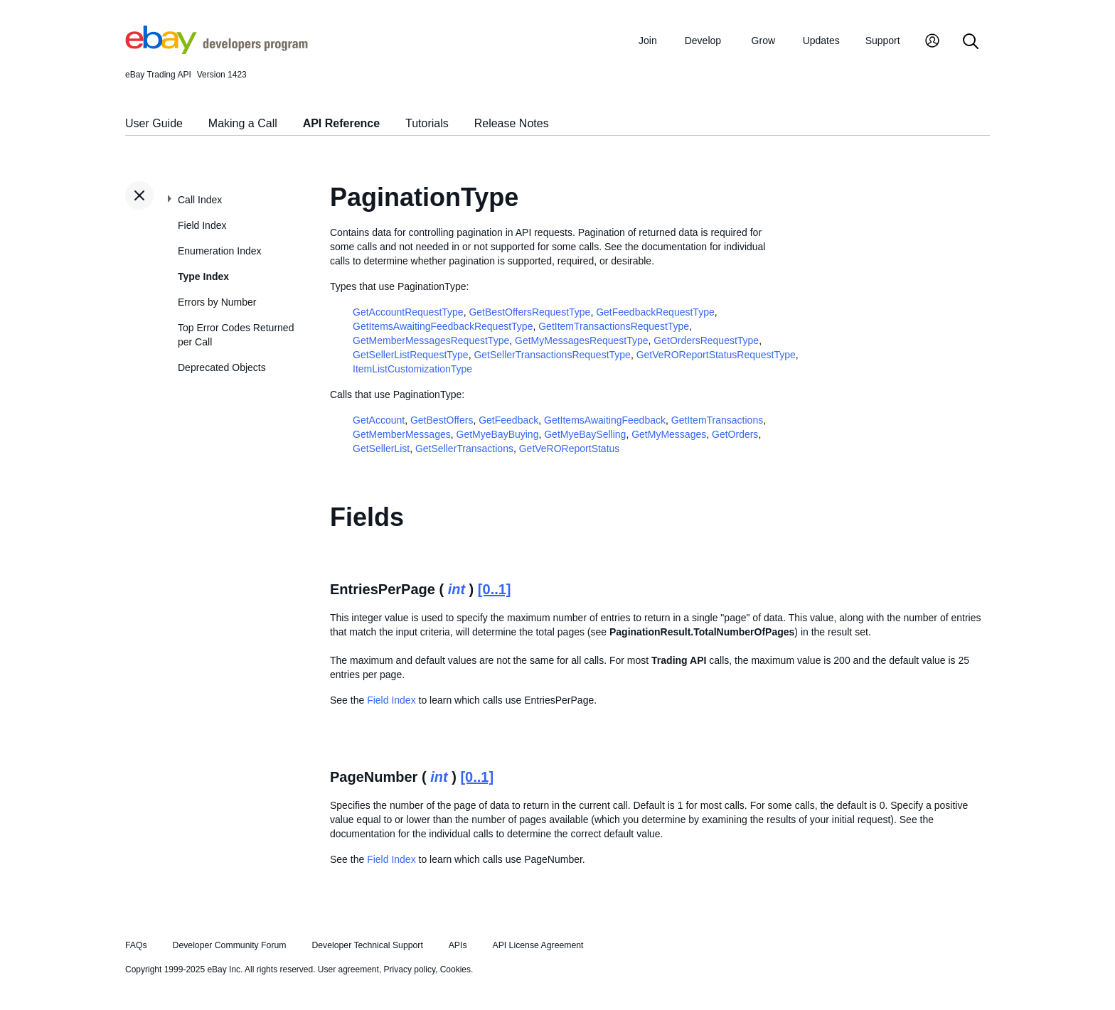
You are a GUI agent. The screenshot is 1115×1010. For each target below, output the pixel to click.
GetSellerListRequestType (411, 354)
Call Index (200, 199)
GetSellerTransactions (464, 448)
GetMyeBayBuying (498, 434)
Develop (703, 40)
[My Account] (932, 42)
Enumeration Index (220, 251)
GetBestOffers (441, 420)
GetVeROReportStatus (569, 448)
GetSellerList (381, 448)
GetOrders (735, 434)
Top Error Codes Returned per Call (236, 335)
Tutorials (427, 123)
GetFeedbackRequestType (655, 312)
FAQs (136, 945)
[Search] (970, 42)
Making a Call (242, 123)
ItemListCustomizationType (412, 369)
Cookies (455, 969)
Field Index (202, 225)
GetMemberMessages (402, 434)
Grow (763, 40)
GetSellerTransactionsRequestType (552, 354)
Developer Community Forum (230, 945)
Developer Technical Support (366, 945)
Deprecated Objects (222, 367)
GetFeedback (508, 420)
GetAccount (379, 420)
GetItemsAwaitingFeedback (605, 420)
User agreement (348, 969)
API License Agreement (537, 945)
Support (882, 40)
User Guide (154, 123)
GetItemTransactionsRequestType (613, 326)
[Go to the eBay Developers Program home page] (216, 50)
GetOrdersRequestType (706, 340)
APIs (458, 945)
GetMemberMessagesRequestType (431, 340)
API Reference (341, 123)
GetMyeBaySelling (585, 434)
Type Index (203, 276)
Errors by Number (217, 302)
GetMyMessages (668, 434)
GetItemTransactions (717, 420)
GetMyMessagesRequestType (582, 340)
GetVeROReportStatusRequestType (716, 354)
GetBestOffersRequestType (529, 312)
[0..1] (494, 589)
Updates (821, 40)
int (456, 589)
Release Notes (511, 123)
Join (648, 40)
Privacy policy (409, 969)
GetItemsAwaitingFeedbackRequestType (443, 326)
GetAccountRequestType (408, 312)
